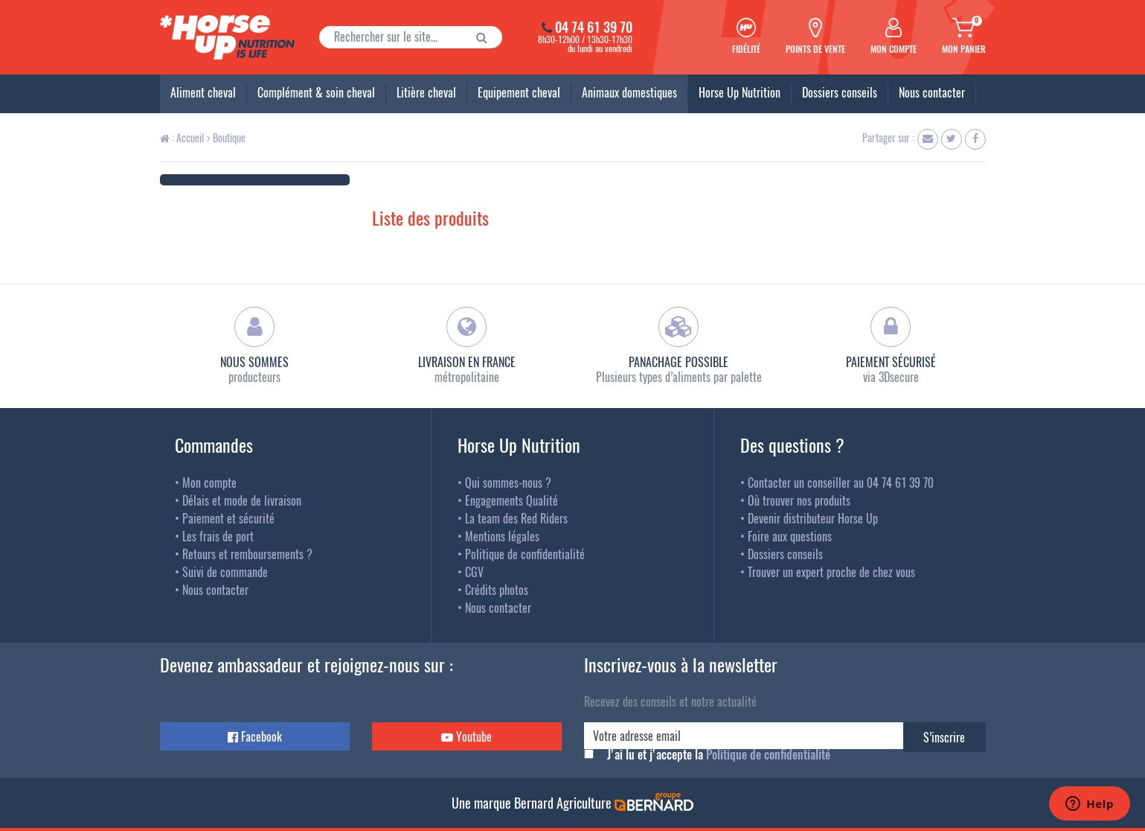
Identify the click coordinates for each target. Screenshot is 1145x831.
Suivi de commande (225, 572)
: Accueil (182, 137)
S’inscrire (944, 737)
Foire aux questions (790, 536)
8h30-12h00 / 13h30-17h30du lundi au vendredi (572, 37)
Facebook (255, 736)
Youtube (466, 736)
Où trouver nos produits (799, 500)
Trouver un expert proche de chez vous (831, 572)
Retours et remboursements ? (247, 554)
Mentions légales (502, 536)
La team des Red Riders (516, 518)
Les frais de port (218, 536)
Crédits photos (496, 590)
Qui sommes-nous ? (508, 482)
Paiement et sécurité (228, 518)
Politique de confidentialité (525, 554)
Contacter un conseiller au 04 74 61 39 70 (841, 482)
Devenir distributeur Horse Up (813, 518)
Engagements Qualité (511, 500)
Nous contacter (215, 590)
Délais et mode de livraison (241, 500)
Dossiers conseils (785, 554)
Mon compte (209, 482)
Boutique (226, 137)
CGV (474, 572)
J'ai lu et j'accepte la (718, 754)
